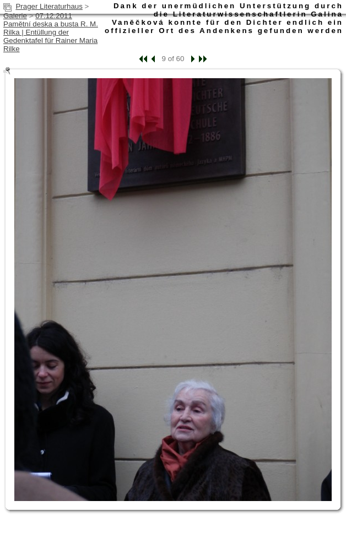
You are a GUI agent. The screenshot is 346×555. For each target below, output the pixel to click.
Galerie (15, 16)
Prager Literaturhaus (49, 6)
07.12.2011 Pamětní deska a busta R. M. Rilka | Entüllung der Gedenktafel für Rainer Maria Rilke (50, 32)
